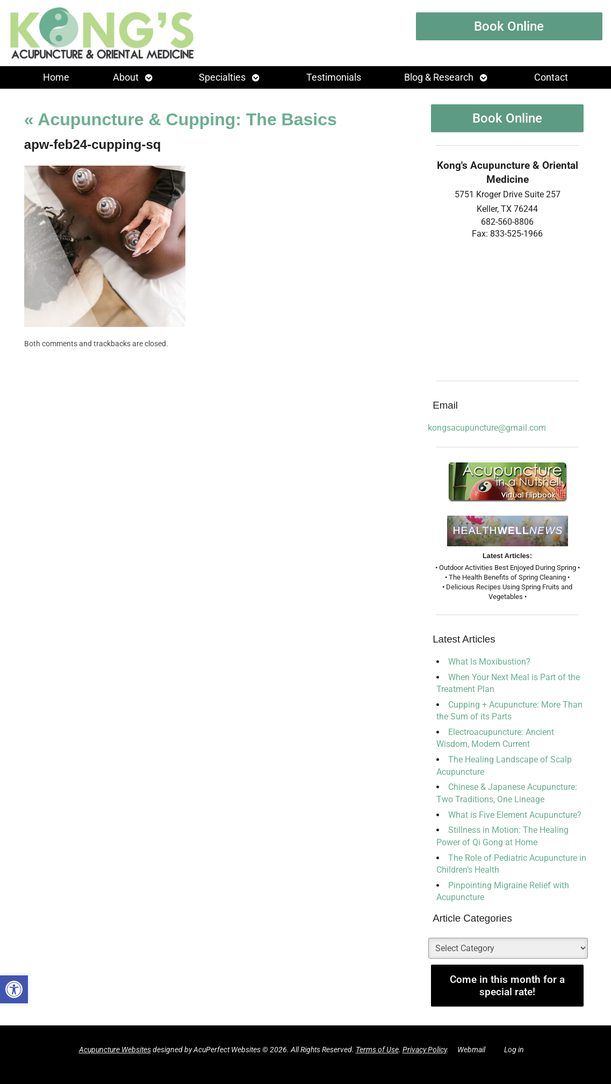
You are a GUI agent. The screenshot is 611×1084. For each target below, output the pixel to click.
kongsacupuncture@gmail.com (487, 428)
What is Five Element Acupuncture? (514, 815)
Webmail (471, 1049)
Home (56, 77)
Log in (514, 1049)
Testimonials (333, 77)
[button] (14, 989)
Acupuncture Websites (115, 1049)
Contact (551, 77)
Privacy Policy (424, 1049)
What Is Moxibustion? (489, 662)
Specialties (222, 77)
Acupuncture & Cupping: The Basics (180, 119)
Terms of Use (377, 1049)
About (126, 77)
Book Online (509, 26)
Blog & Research (438, 77)
